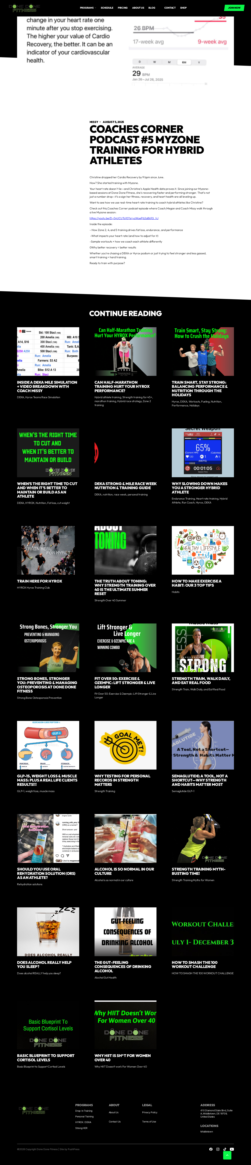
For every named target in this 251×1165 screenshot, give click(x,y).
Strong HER (81, 1128)
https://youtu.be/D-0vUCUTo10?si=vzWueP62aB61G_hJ (124, 218)
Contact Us (115, 1121)
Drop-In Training (83, 1110)
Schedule (107, 7)
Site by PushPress (69, 1149)
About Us (113, 1112)
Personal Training (84, 1116)
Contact (170, 7)
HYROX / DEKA (83, 1122)
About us (138, 7)
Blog (151, 7)
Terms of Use (149, 1121)
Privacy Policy (149, 1112)
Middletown (206, 1131)
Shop (183, 7)
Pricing (123, 7)
